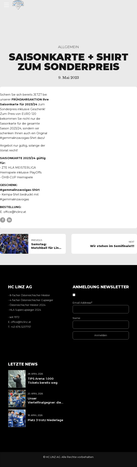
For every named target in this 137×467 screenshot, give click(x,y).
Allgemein (68, 47)
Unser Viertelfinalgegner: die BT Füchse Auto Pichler (45, 402)
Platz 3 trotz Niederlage (45, 420)
